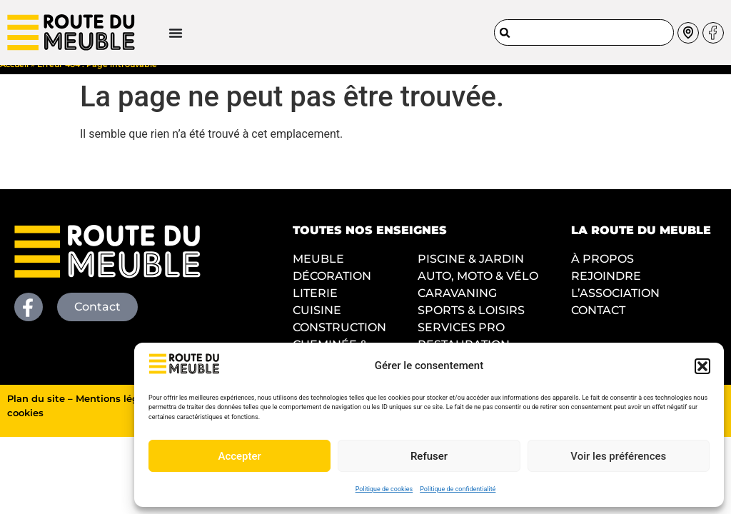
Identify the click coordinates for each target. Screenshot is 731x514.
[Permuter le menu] (126, 28)
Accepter (239, 456)
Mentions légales (117, 410)
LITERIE (315, 305)
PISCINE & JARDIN (471, 271)
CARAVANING (457, 305)
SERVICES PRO (461, 339)
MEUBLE (318, 271)
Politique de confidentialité (457, 489)
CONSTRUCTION (339, 339)
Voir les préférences (618, 456)
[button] (702, 366)
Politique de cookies (384, 489)
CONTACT (598, 322)
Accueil (14, 76)
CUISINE (317, 322)
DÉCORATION (332, 288)
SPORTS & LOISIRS (471, 322)
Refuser (429, 456)
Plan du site (36, 410)
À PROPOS (602, 271)
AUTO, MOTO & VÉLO (478, 288)
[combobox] (584, 27)
